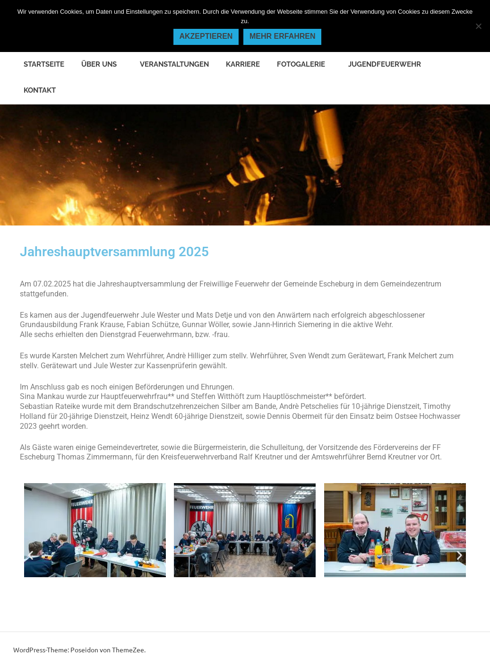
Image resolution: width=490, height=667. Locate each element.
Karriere (243, 64)
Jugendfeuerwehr (389, 64)
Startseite (44, 64)
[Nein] (478, 26)
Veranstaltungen (174, 64)
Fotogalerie (306, 64)
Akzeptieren (205, 36)
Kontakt (40, 90)
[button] (30, 555)
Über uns (104, 64)
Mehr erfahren (282, 36)
